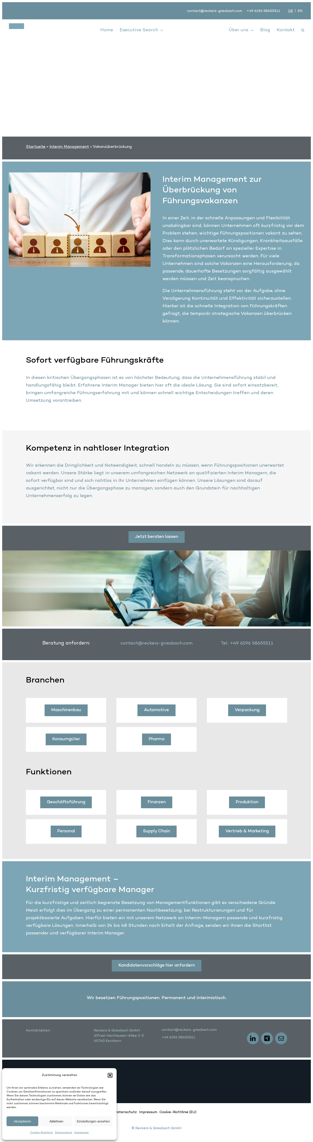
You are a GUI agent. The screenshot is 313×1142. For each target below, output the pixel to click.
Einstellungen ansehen (93, 1121)
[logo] (33, 25)
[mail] (281, 1038)
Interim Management (69, 147)
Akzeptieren (22, 1121)
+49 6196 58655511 (263, 11)
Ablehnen (56, 1121)
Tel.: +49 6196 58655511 (247, 643)
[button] (110, 1075)
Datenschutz (63, 1132)
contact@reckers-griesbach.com (214, 11)
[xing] (267, 1038)
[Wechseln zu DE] (290, 11)
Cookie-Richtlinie (41, 1132)
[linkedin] (253, 1038)
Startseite (35, 147)
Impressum (81, 1132)
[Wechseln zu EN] (300, 11)
